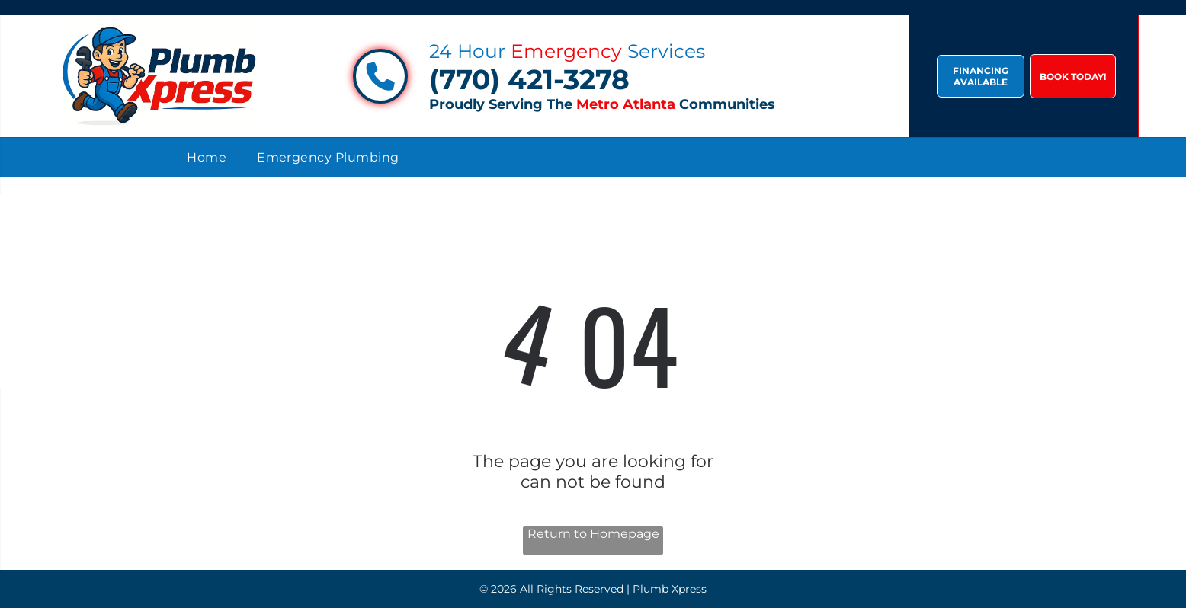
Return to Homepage (593, 533)
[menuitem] (206, 157)
